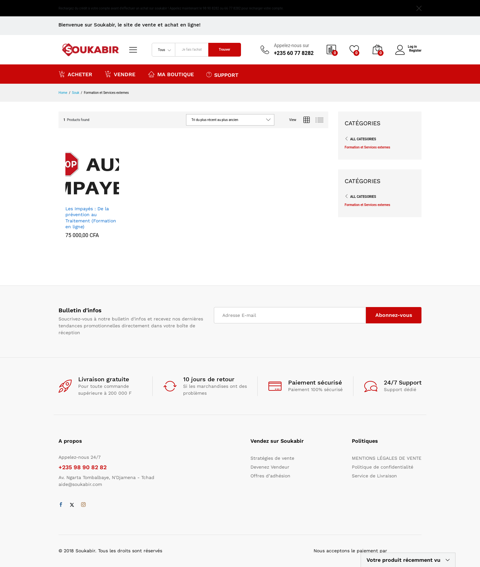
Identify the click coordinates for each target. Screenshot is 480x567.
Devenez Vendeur (269, 467)
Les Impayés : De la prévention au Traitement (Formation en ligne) (90, 217)
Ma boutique (171, 74)
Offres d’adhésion (270, 475)
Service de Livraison (374, 475)
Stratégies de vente (272, 458)
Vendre (120, 74)
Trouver (224, 49)
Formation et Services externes (367, 147)
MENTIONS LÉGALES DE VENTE (386, 458)
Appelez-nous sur (291, 45)
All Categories (363, 139)
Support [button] (222, 74)
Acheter (75, 74)
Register (415, 50)
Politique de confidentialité (382, 467)
